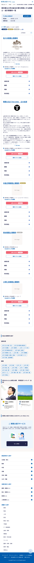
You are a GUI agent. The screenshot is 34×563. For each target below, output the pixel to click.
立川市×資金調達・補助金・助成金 (8, 355)
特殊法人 (6, 550)
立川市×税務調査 (24, 352)
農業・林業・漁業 (8, 543)
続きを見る (18, 145)
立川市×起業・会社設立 (19, 350)
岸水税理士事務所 (9, 232)
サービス (6, 540)
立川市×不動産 (14, 367)
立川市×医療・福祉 (26, 372)
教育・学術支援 (7, 537)
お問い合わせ (27, 557)
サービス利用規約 (28, 555)
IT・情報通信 (7, 527)
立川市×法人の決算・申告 (7, 345)
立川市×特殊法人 (5, 375)
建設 (5, 507)
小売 (5, 514)
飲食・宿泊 (6, 521)
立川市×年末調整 (5, 347)
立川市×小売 (18, 365)
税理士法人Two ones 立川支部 (15, 101)
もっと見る (16, 444)
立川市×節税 (16, 352)
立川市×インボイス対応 (24, 347)
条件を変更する (27, 16)
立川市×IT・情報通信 (24, 367)
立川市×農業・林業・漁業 (16, 372)
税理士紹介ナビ (4, 4)
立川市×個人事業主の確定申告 (19, 345)
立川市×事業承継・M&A (6, 352)
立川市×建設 (4, 365)
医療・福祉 (6, 547)
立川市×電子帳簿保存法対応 (7, 350)
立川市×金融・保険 (5, 370)
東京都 (10, 4)
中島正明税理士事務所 (11, 183)
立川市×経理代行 (14, 347)
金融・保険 (6, 530)
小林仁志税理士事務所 (11, 282)
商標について (7, 557)
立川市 (14, 4)
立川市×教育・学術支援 (24, 370)
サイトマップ (5, 555)
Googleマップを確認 (10, 68)
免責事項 (21, 555)
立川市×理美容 (14, 370)
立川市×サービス (5, 372)
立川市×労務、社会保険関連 (7, 357)
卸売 (5, 517)
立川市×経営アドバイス (21, 355)
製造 (5, 511)
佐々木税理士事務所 (10, 38)
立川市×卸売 (26, 365)
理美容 (5, 534)
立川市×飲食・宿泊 (5, 367)
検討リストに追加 (17, 76)
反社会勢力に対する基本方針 (17, 557)
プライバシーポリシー (13, 555)
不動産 (5, 524)
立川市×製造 (11, 365)
